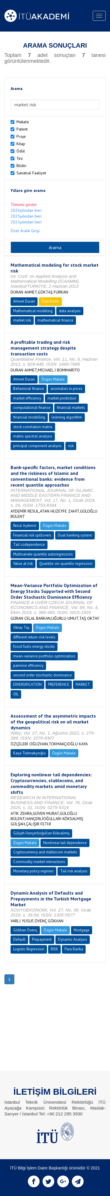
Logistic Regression (28, 949)
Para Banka (74, 949)
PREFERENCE (58, 684)
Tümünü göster (24, 204)
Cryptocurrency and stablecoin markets (45, 852)
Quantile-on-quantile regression (65, 563)
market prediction (62, 398)
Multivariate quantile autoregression (43, 554)
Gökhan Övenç (25, 930)
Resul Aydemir (24, 525)
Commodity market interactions (39, 861)
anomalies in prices (66, 388)
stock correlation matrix (33, 426)
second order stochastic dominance (42, 675)
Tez (19, 158)
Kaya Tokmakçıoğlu (29, 753)
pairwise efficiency (28, 665)
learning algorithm (67, 417)
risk (71, 445)
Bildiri (21, 165)
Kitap (20, 143)
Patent (22, 129)
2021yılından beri (26, 222)
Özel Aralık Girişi (25, 230)
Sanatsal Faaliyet (31, 173)
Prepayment (42, 939)
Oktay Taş (21, 627)
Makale (22, 121)
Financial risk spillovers (32, 535)
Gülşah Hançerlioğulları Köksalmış (41, 833)
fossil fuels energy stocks (34, 646)
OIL (15, 694)
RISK (54, 949)
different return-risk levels (34, 637)
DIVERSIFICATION (27, 684)
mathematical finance (55, 320)
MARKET (83, 684)
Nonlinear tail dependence (65, 842)
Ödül (20, 151)
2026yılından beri (26, 210)
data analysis (70, 310)
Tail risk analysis (73, 871)
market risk (22, 320)
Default (19, 939)
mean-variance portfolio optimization (44, 656)
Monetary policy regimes (33, 871)
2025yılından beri (26, 216)
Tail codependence (29, 544)
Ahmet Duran (24, 301)
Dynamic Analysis (72, 939)
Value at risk (23, 563)
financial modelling (29, 417)
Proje (21, 136)
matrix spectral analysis (32, 436)
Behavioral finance (28, 388)
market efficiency (27, 398)
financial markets (71, 407)
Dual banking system (75, 535)
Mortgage (81, 930)
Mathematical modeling (33, 310)
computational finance (31, 407)
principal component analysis (37, 445)
